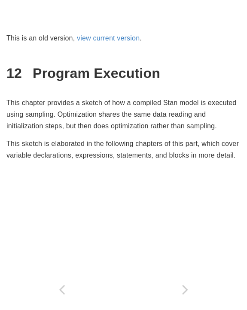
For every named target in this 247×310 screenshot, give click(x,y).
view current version (108, 38)
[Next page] (185, 289)
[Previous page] (62, 289)
